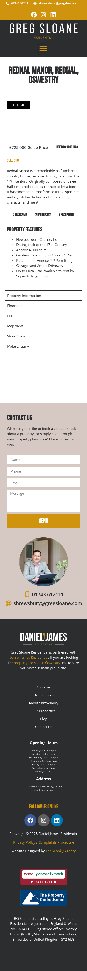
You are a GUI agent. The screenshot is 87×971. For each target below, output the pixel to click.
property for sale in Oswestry (37, 662)
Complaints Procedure (56, 842)
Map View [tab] (15, 326)
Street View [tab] (16, 336)
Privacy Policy (24, 842)
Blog (43, 718)
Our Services (43, 695)
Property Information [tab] (24, 295)
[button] (43, 48)
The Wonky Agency (61, 850)
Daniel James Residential (28, 657)
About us (43, 687)
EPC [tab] (10, 315)
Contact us (43, 726)
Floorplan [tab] (15, 305)
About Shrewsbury (43, 703)
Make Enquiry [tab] (18, 346)
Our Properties (43, 711)
